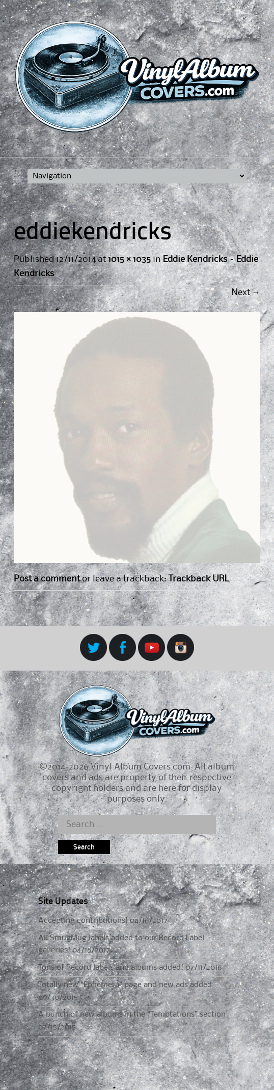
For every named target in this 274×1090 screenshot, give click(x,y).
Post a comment (47, 579)
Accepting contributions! (83, 920)
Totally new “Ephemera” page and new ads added (125, 985)
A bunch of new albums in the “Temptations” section (132, 1014)
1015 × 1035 (129, 259)
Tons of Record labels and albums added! (110, 967)
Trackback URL (199, 579)
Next (245, 292)
